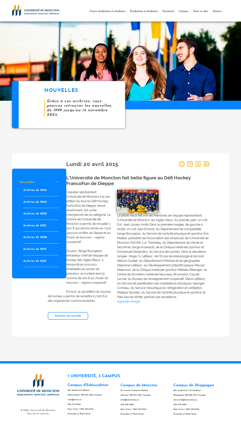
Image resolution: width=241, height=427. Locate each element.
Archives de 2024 (35, 190)
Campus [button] (183, 11)
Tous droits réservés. (38, 414)
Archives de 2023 (35, 201)
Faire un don (200, 11)
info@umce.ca (75, 400)
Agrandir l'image (128, 301)
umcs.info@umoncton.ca (185, 400)
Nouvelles (39, 182)
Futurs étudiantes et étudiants (107, 11)
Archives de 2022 (35, 213)
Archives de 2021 (34, 225)
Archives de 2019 (34, 249)
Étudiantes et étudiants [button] (144, 11)
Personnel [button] (168, 11)
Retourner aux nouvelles (68, 316)
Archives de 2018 (34, 261)
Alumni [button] (217, 11)
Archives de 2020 (35, 237)
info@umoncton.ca (129, 400)
